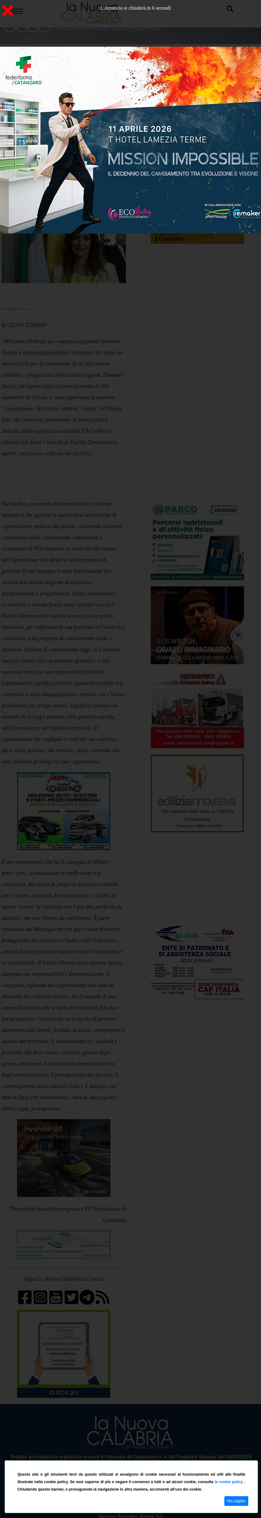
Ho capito (236, 1500)
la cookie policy (229, 1482)
